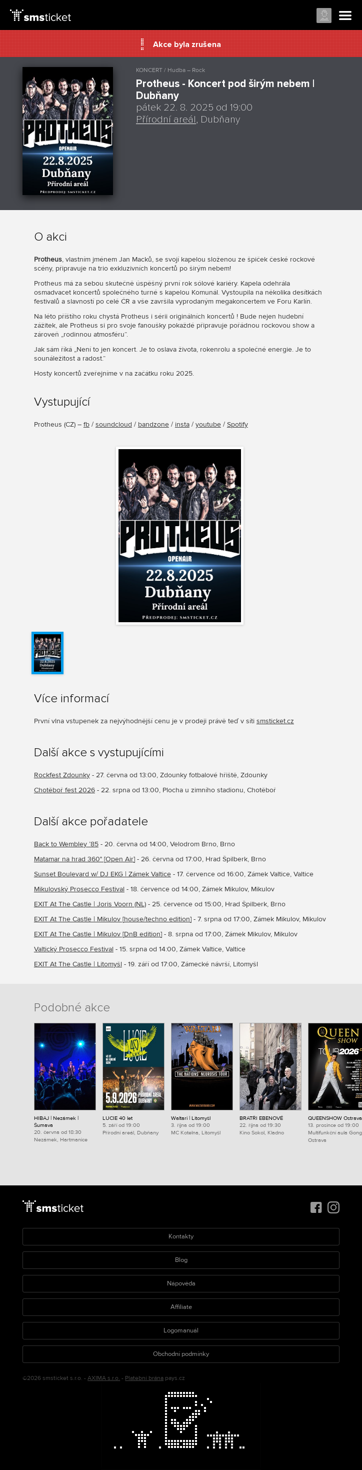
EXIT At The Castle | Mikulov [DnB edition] (98, 934)
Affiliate (181, 1307)
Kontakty (181, 1236)
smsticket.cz (275, 721)
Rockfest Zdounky (62, 775)
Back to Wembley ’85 (66, 844)
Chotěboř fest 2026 (64, 790)
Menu (345, 16)
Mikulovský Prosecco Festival (79, 889)
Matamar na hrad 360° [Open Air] (84, 859)
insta (182, 424)
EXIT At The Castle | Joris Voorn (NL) (90, 904)
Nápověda (181, 1283)
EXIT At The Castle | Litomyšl (78, 964)
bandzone (153, 424)
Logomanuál (181, 1330)
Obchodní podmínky (181, 1354)
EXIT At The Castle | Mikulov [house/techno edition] (113, 919)
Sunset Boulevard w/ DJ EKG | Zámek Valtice (102, 874)
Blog (181, 1260)
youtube (208, 424)
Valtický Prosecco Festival (74, 949)
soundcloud (114, 424)
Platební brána (144, 1378)
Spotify (237, 424)
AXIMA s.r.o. (104, 1378)
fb (87, 424)
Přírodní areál (166, 120)
